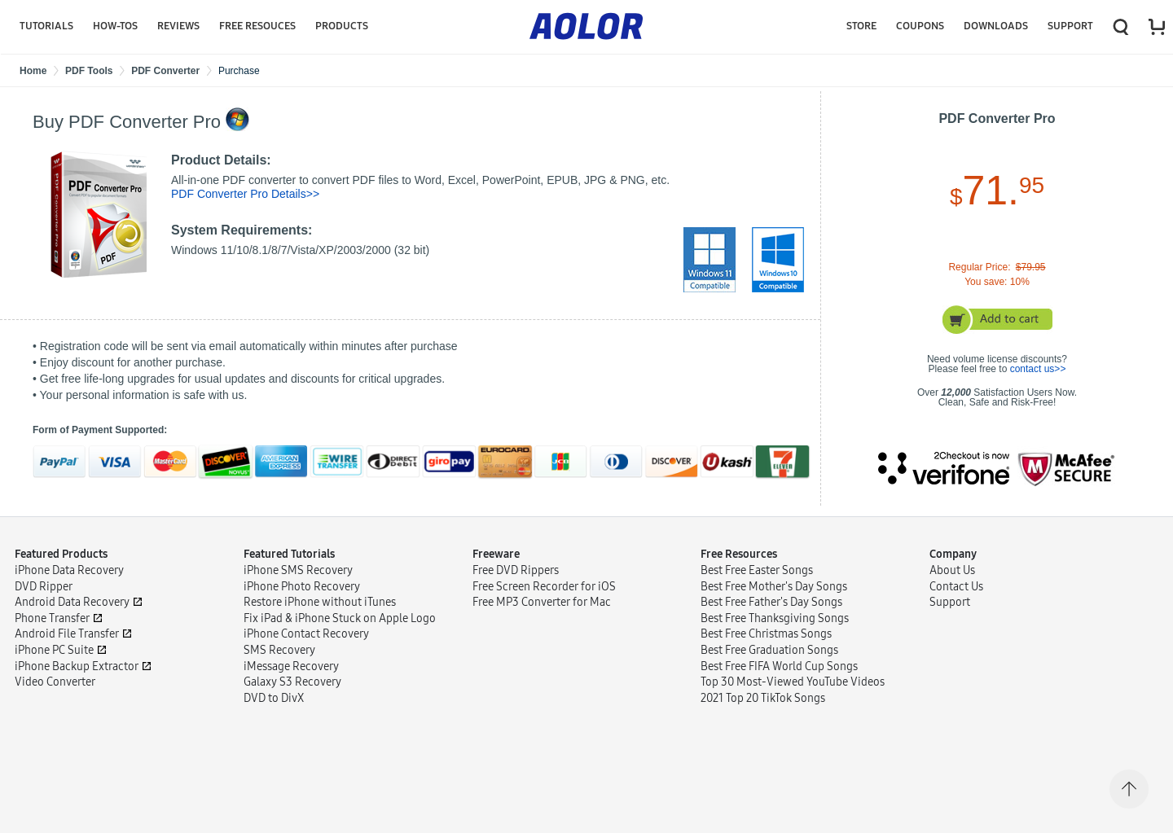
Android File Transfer (67, 644)
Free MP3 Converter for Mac (541, 612)
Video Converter (55, 692)
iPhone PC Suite (54, 660)
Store (861, 26)
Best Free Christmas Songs (766, 644)
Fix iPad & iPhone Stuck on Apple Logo (340, 628)
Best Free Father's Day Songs (771, 612)
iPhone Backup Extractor (76, 676)
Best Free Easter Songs (757, 580)
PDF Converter (165, 71)
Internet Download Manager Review (562, 712)
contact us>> (1038, 369)
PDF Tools (88, 71)
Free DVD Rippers (515, 580)
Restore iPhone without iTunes (320, 612)
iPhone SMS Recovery (298, 580)
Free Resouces (257, 26)
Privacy (105, 807)
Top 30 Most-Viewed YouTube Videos (793, 692)
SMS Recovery (279, 660)
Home (33, 71)
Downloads (996, 26)
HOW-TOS (115, 26)
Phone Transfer (52, 628)
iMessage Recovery (291, 676)
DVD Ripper (43, 596)
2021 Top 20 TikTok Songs (763, 708)
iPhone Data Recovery (69, 580)
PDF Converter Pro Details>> (245, 193)
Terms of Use (45, 807)
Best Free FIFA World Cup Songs (779, 676)
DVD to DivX (274, 708)
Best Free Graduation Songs (769, 660)
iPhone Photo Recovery (302, 596)
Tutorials (46, 26)
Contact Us (956, 596)
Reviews (178, 26)
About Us (952, 580)
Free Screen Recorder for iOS (544, 596)
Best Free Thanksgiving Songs (775, 628)
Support (1070, 26)
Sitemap (155, 807)
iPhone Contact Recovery (306, 644)
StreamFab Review (518, 696)
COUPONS (920, 26)
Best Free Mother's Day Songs (774, 596)
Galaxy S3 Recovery (292, 692)
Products (341, 26)
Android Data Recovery (72, 612)
